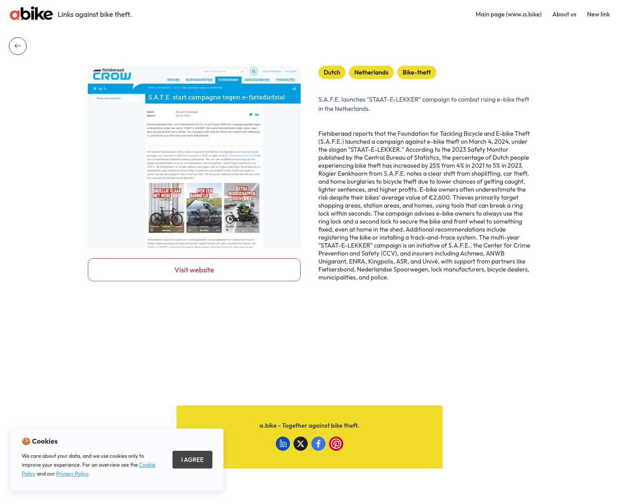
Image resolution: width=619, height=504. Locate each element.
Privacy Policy (72, 473)
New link (598, 14)
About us (564, 14)
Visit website (194, 269)
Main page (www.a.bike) (509, 14)
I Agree (192, 460)
